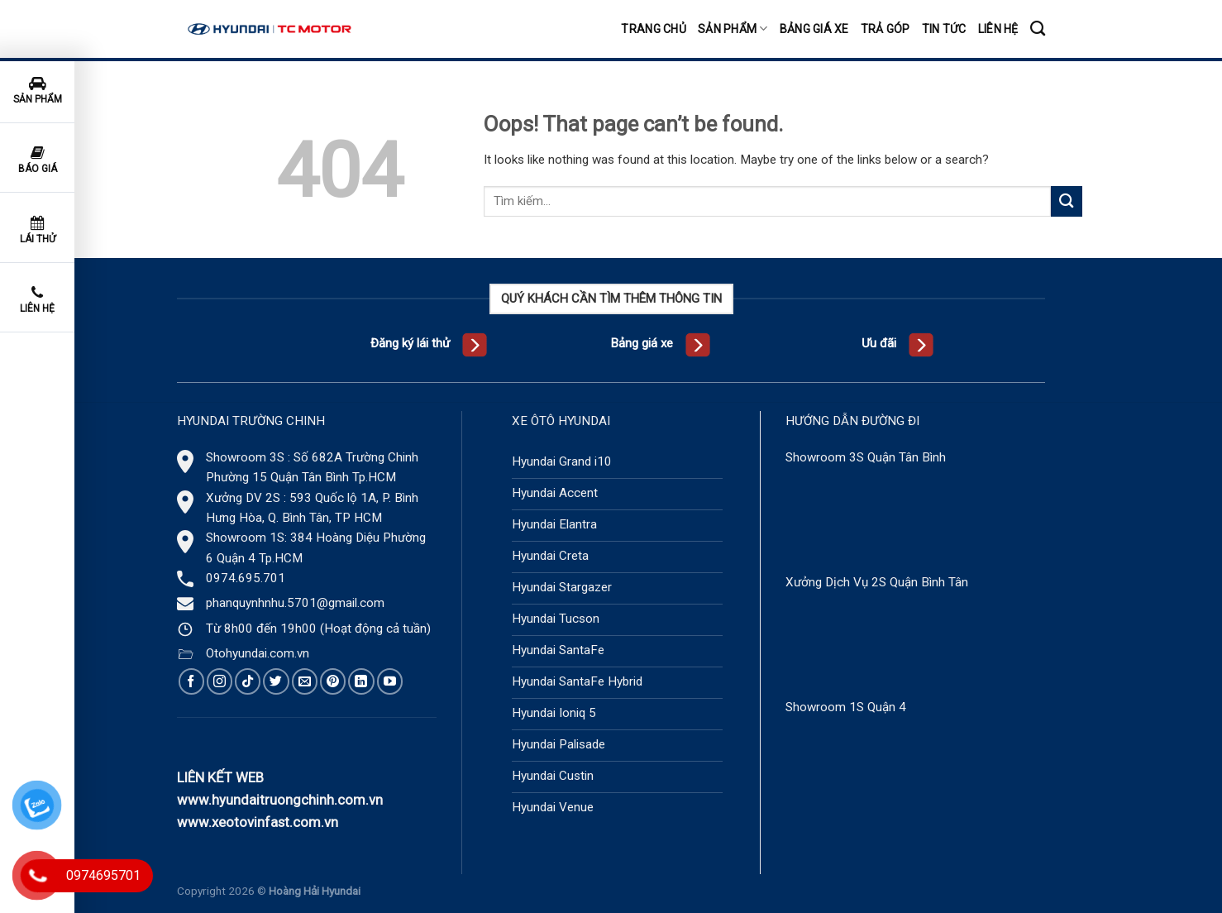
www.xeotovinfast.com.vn (257, 822)
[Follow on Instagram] (219, 681)
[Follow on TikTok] (247, 681)
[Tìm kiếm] (1037, 29)
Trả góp (885, 29)
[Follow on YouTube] (390, 681)
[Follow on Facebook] (191, 681)
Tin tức (944, 29)
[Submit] (1066, 201)
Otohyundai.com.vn (257, 653)
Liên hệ (998, 29)
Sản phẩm (733, 28)
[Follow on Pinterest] (333, 681)
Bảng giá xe (814, 29)
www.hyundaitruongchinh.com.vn (280, 799)
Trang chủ (653, 29)
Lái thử (37, 230)
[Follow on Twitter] (276, 681)
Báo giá (37, 160)
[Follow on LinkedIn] (361, 681)
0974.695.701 (245, 578)
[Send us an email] (304, 681)
